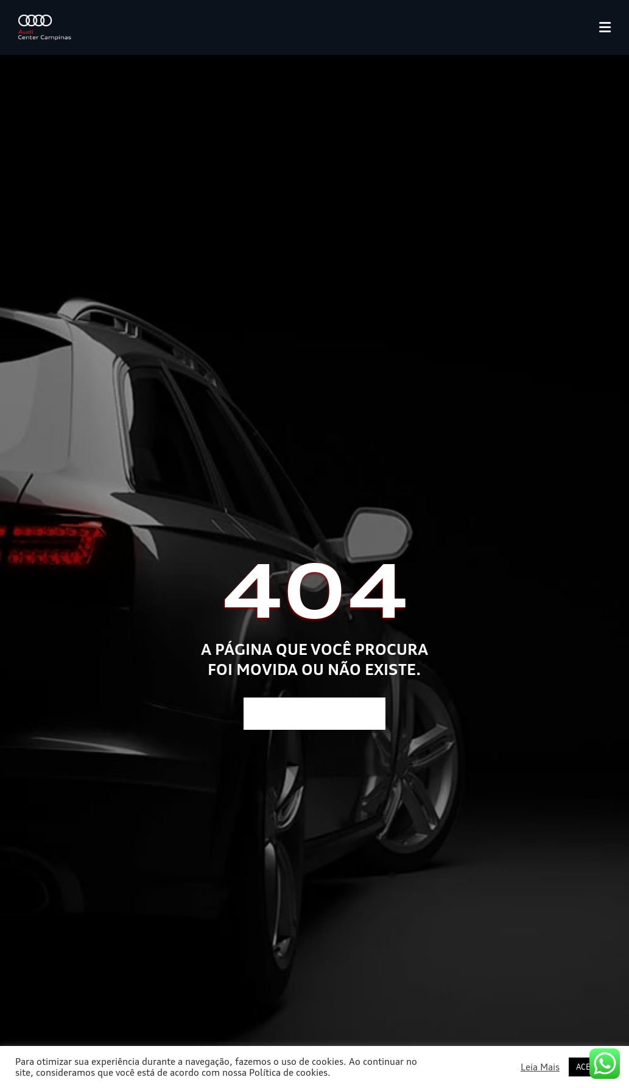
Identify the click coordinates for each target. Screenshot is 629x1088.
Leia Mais (540, 1067)
